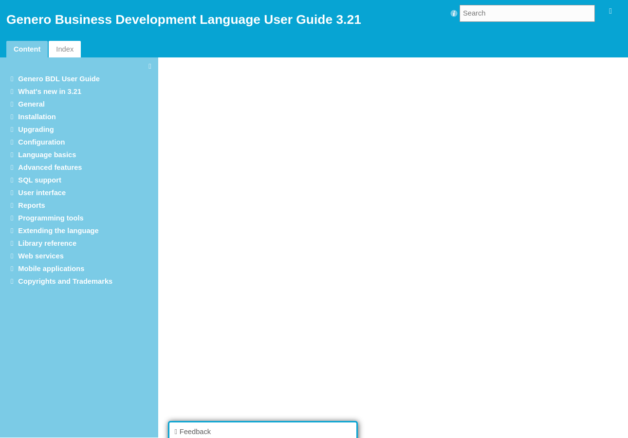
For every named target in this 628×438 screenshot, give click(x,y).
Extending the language (58, 231)
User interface (42, 193)
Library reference (47, 243)
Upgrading (36, 129)
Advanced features (50, 167)
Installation (36, 117)
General (31, 104)
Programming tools (50, 218)
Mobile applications (51, 269)
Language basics (47, 155)
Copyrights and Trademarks (65, 281)
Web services (40, 256)
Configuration (41, 142)
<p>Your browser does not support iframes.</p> (395, 247)
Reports (31, 205)
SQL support (39, 180)
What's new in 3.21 (49, 91)
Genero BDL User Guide (59, 79)
